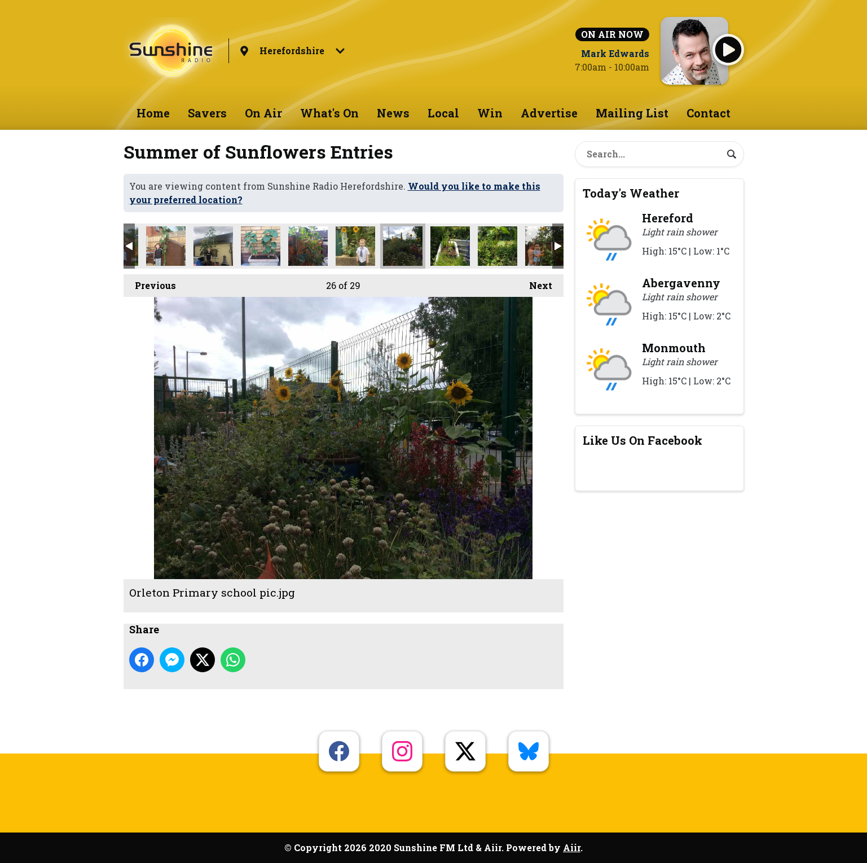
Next (535, 282)
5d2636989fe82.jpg (260, 246)
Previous (150, 282)
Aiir (571, 847)
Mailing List (632, 113)
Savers (207, 113)
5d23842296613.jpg (355, 246)
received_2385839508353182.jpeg (497, 246)
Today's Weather (631, 193)
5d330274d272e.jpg (213, 246)
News (393, 113)
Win (490, 113)
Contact (708, 113)
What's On (329, 113)
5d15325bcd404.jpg (166, 246)
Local (443, 113)
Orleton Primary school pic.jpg (403, 246)
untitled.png (545, 246)
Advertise (549, 113)
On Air (263, 113)
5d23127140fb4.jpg (308, 246)
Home (153, 113)
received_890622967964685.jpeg (450, 246)
